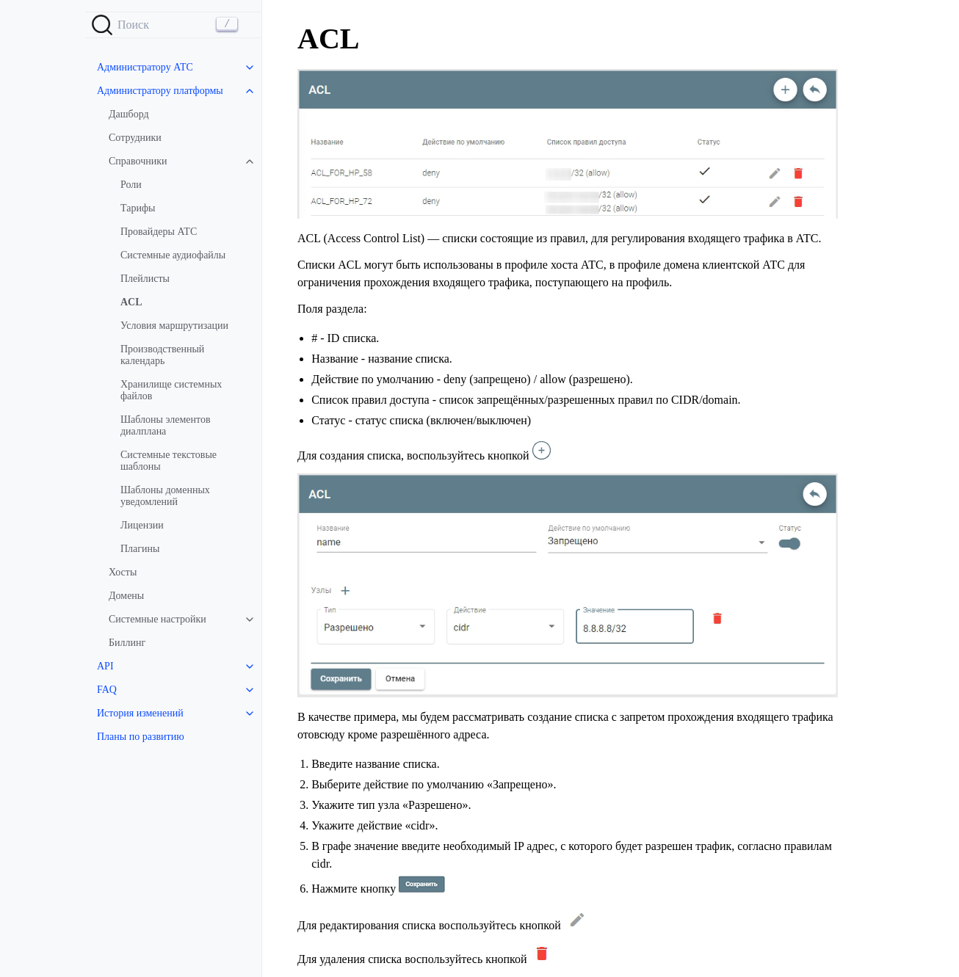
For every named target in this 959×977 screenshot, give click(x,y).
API (105, 666)
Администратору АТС (145, 67)
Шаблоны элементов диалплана (165, 425)
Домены (126, 595)
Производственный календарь (162, 355)
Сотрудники (135, 137)
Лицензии (142, 525)
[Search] (173, 25)
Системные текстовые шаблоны (168, 460)
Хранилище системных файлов (171, 390)
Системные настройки (157, 619)
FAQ (107, 689)
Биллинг (127, 642)
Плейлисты (145, 278)
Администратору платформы (160, 90)
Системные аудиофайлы (172, 255)
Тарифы (137, 208)
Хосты (123, 572)
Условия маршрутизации (174, 325)
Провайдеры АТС (158, 231)
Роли (131, 184)
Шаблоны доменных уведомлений (165, 495)
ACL (131, 302)
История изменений (140, 713)
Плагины (139, 548)
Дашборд (129, 114)
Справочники (138, 161)
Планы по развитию (140, 736)
